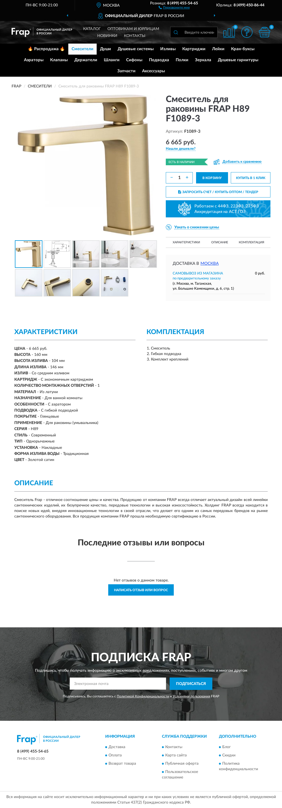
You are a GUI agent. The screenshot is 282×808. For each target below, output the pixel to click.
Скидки (228, 756)
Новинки (107, 36)
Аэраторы (34, 60)
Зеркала (203, 60)
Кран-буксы (242, 49)
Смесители (82, 49)
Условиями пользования (191, 696)
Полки (182, 60)
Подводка (159, 60)
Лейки (218, 49)
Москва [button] (209, 264)
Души (105, 49)
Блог (226, 747)
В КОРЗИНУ (212, 178)
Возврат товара (122, 764)
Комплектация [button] (251, 242)
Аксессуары (153, 71)
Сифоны (134, 60)
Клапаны (59, 60)
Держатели (85, 60)
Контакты (134, 36)
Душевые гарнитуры (238, 60)
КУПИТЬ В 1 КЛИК (250, 178)
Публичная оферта (182, 764)
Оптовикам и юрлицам (133, 29)
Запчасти (126, 71)
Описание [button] (219, 242)
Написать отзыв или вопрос (141, 590)
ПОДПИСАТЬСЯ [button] (191, 684)
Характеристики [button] (186, 242)
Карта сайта (176, 756)
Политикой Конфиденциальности (143, 696)
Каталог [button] (92, 29)
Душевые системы (136, 49)
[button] (174, 7)
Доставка (117, 747)
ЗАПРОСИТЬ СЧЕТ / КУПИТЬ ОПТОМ (218, 192)
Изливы (168, 49)
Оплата (115, 756)
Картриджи (193, 49)
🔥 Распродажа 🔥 (46, 49)
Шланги (112, 60)
